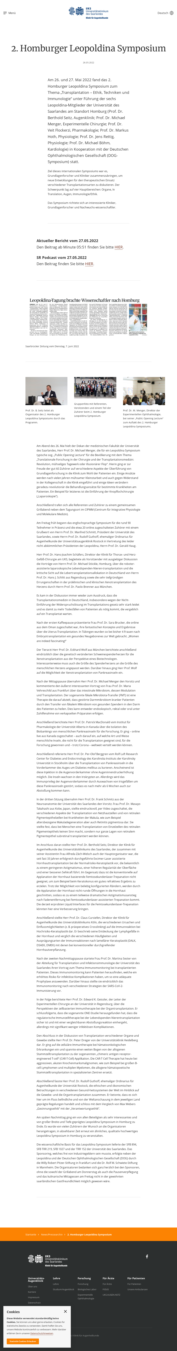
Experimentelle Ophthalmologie (86, 1296)
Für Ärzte (107, 1283)
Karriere (32, 1291)
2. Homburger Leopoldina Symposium (89, 1234)
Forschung (83, 1283)
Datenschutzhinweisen (41, 1333)
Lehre (56, 1283)
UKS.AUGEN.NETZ (111, 1294)
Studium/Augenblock (63, 1289)
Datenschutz (34, 1302)
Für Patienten (134, 1283)
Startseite (30, 1234)
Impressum (33, 1297)
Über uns (32, 1286)
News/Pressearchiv (52, 1234)
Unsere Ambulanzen (137, 1289)
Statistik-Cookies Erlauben (23, 1341)
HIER (119, 246)
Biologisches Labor (87, 1289)
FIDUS (106, 1289)
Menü (9, 13)
